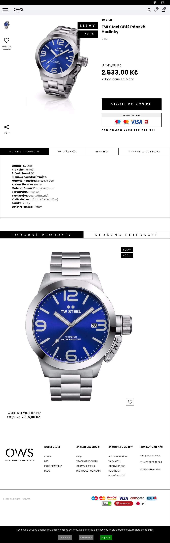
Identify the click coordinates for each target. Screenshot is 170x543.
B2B (46, 495)
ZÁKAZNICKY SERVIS (88, 481)
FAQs (79, 490)
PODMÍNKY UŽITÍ (116, 510)
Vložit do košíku (131, 104)
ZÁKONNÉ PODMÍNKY (120, 481)
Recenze (102, 151)
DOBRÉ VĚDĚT (52, 481)
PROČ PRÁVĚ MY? (53, 500)
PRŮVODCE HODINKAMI (88, 505)
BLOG (47, 505)
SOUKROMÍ (114, 505)
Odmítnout (86, 537)
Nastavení (65, 537)
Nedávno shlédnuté (127, 234)
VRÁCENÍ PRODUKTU (87, 495)
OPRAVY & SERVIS (85, 500)
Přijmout (106, 537)
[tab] (24, 151)
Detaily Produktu (24, 151)
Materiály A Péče (67, 151)
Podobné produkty (41, 234)
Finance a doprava (144, 151)
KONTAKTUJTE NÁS (151, 481)
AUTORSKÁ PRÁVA (118, 490)
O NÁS (47, 490)
